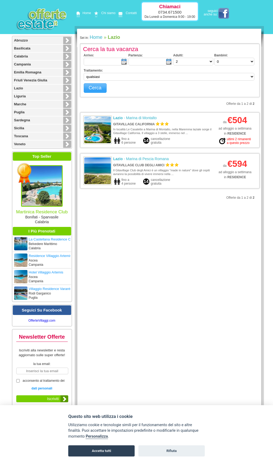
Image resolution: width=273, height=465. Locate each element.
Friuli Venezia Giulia (30, 80)
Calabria (21, 56)
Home (83, 13)
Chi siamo (104, 13)
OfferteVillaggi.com (42, 320)
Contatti (127, 13)
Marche (20, 104)
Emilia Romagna (28, 72)
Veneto (20, 144)
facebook (223, 13)
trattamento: (93, 70)
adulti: (178, 55)
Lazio (18, 88)
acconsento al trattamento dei (42, 385)
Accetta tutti (101, 451)
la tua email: (42, 364)
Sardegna (22, 120)
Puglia (19, 112)
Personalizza (97, 436)
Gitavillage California (134, 124)
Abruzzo (21, 40)
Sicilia (19, 128)
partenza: (136, 55)
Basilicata (22, 48)
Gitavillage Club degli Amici (138, 165)
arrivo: (89, 55)
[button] (95, 88)
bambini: (221, 55)
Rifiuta (171, 451)
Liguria (20, 96)
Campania (22, 64)
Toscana (21, 136)
